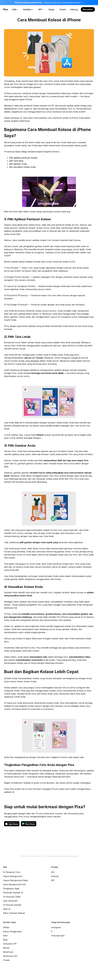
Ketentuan (8, 952)
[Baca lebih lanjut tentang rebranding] (49, 2)
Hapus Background (12, 876)
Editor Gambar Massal (14, 913)
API (40, 9)
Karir (5, 935)
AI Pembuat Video (12, 896)
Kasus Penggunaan (12, 931)
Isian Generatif (10, 901)
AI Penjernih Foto (11, 872)
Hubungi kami (57, 935)
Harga (51, 9)
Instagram (56, 927)
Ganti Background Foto (14, 884)
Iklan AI (6, 909)
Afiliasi (6, 927)
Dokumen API (10, 943)
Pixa (5, 9)
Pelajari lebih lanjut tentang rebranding (62, 856)
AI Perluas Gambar (12, 905)
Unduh (62, 9)
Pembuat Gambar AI (13, 892)
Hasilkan (28, 9)
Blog (5, 939)
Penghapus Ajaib (11, 888)
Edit (15, 9)
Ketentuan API (10, 956)
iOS (52, 872)
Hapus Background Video (15, 880)
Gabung (74, 9)
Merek (6, 948)
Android (55, 876)
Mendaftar (88, 9)
